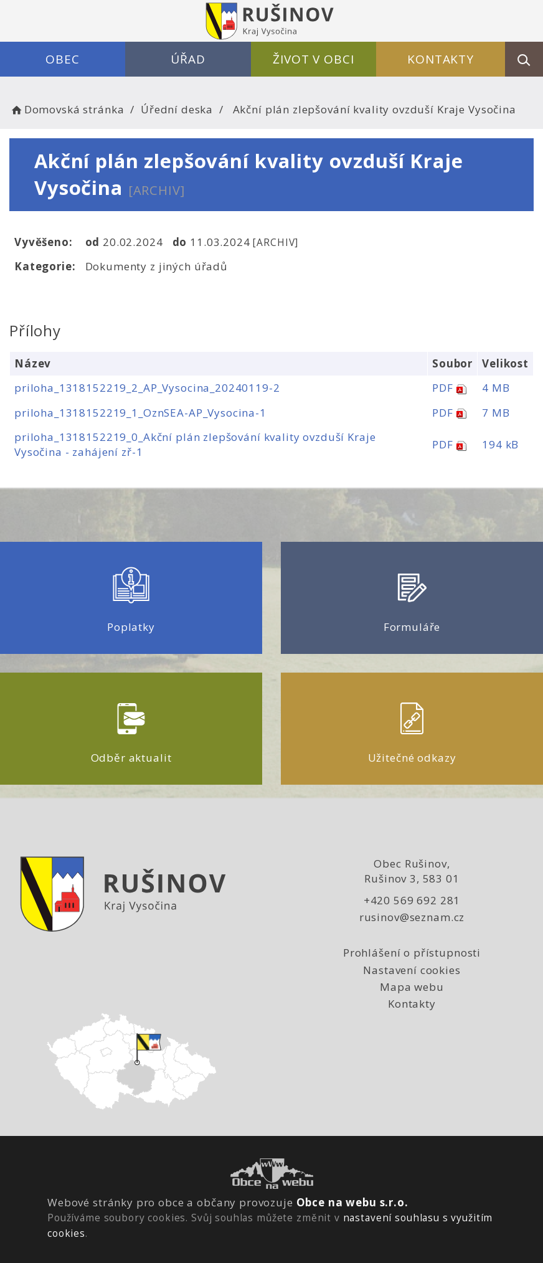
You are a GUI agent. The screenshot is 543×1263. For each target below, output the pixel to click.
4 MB (495, 388)
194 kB (500, 444)
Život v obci (313, 59)
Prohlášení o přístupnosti (412, 952)
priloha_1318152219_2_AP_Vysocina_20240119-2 (147, 388)
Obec (62, 59)
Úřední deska (177, 109)
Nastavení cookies (411, 970)
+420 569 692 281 (412, 900)
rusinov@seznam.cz (412, 917)
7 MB (495, 412)
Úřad (188, 59)
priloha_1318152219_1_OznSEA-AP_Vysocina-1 (140, 412)
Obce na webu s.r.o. (352, 1202)
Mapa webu (412, 987)
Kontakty (440, 59)
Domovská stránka (66, 109)
